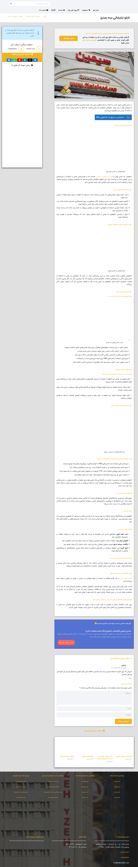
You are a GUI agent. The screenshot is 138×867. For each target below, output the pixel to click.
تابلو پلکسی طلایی (87, 756)
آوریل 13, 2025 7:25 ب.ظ (118, 668)
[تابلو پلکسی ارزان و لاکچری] (123, 746)
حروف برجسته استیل (67, 756)
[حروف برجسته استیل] (65, 746)
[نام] (94, 708)
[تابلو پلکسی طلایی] (84, 746)
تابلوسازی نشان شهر (90, 40)
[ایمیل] (94, 715)
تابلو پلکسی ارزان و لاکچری (124, 756)
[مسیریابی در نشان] (40, 846)
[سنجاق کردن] (19, 60)
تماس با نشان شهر (66, 642)
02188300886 (124, 852)
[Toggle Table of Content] (127, 117)
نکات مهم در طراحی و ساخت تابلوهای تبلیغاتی (105, 757)
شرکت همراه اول (126, 578)
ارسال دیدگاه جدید (117, 658)
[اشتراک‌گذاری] (35, 60)
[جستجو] (11, 3)
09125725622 (124, 857)
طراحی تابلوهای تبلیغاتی (104, 176)
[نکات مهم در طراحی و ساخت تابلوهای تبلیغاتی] (104, 746)
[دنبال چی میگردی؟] (29, 3)
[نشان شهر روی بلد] (31, 846)
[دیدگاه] (94, 698)
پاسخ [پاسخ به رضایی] (130, 678)
